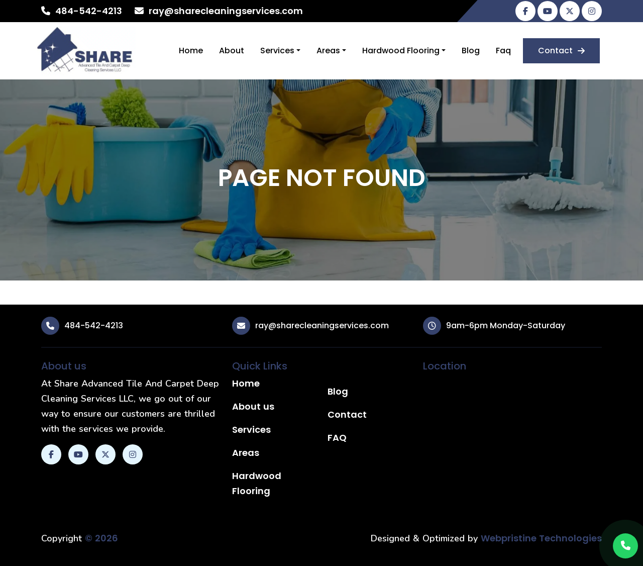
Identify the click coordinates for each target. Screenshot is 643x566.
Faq (503, 50)
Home (191, 50)
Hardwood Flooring (401, 50)
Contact (561, 50)
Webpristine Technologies (541, 538)
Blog (471, 50)
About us (253, 406)
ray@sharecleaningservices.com (226, 11)
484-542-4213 (88, 11)
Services (277, 50)
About (231, 50)
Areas (328, 50)
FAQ (337, 437)
